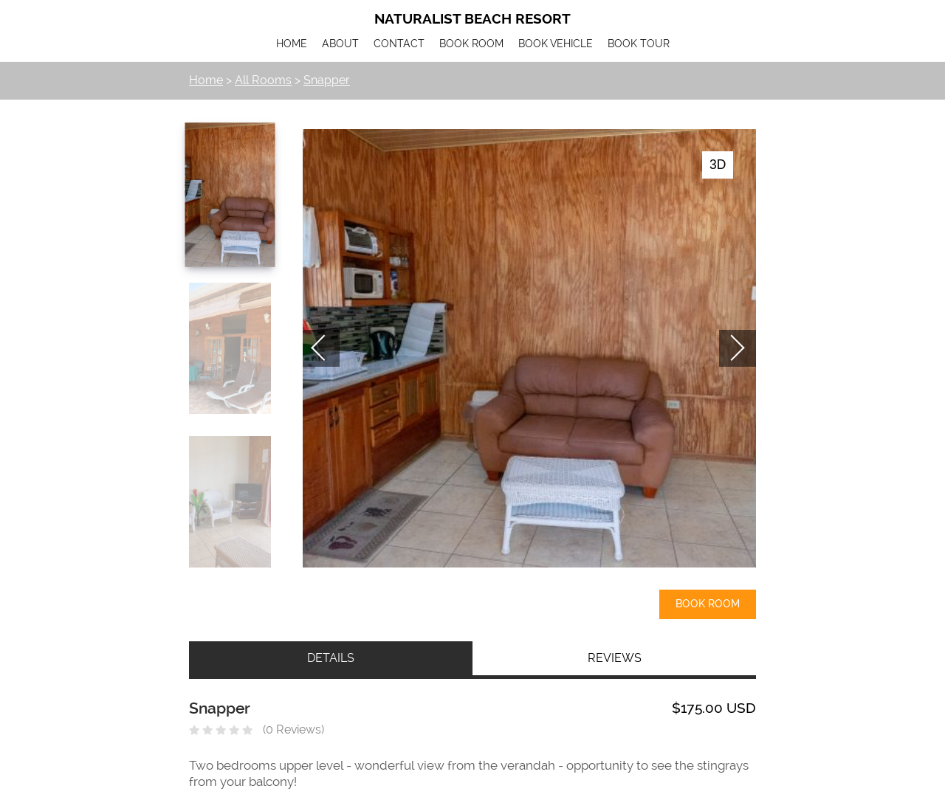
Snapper (326, 80)
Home (206, 80)
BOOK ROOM (471, 44)
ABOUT (340, 44)
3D (717, 164)
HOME (291, 44)
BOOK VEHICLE (555, 44)
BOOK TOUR (639, 44)
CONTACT (399, 44)
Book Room (708, 604)
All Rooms (263, 80)
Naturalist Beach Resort (472, 18)
